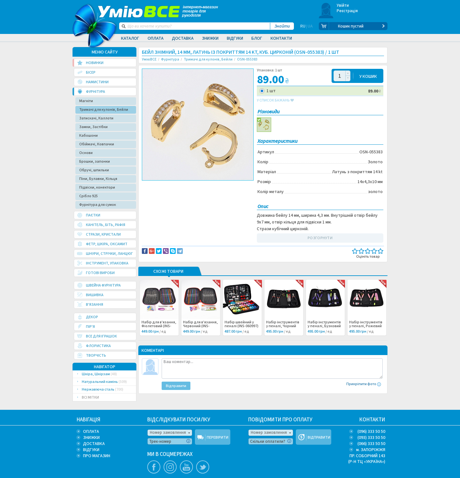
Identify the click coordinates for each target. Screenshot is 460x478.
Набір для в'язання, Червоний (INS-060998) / (200, 326)
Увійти (343, 5)
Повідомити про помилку (221, 186)
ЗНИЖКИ (91, 438)
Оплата (156, 38)
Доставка (183, 38)
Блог (256, 38)
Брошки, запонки (94, 161)
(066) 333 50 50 (371, 444)
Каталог (130, 38)
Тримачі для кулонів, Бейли (103, 109)
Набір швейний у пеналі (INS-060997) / (241, 326)
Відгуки (235, 38)
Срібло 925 (88, 196)
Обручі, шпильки (94, 170)
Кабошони (88, 135)
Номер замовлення (168, 432)
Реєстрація (347, 11)
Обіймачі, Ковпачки (96, 144)
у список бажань (275, 100)
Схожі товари (168, 271)
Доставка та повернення (169, 186)
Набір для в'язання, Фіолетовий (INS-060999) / (159, 326)
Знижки (210, 38)
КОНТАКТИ (372, 420)
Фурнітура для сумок (97, 204)
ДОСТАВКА (94, 444)
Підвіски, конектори (97, 187)
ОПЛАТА (91, 431)
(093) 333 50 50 (371, 438)
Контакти (281, 38)
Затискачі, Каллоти (96, 118)
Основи (86, 153)
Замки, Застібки (93, 127)
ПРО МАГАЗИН (96, 456)
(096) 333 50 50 (371, 431)
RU (302, 26)
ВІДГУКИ (91, 450)
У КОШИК (368, 76)
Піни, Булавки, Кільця (98, 179)
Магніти (86, 101)
